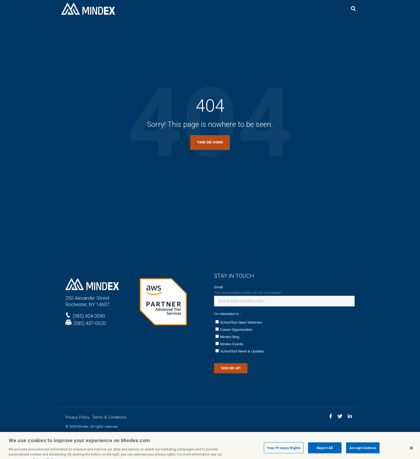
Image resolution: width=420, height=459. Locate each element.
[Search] (353, 9)
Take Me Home (210, 142)
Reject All (325, 450)
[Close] (411, 450)
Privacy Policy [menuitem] (77, 417)
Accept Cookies (362, 450)
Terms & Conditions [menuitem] (109, 417)
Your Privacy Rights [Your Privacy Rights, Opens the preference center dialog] (284, 450)
